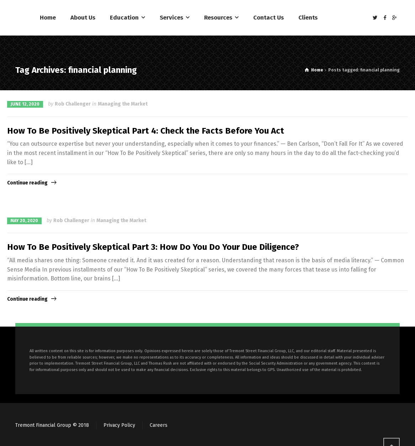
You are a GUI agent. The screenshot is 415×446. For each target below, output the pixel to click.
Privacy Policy (119, 425)
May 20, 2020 (24, 220)
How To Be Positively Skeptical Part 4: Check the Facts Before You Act (145, 131)
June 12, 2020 (25, 104)
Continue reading (27, 183)
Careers (158, 425)
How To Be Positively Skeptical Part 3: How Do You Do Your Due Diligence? (153, 247)
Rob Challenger (73, 104)
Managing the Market (123, 104)
